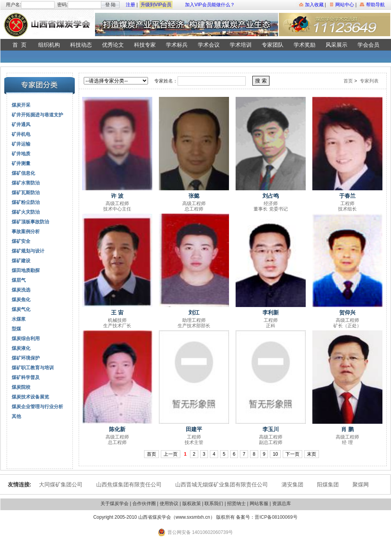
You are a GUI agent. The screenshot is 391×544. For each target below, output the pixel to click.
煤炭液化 (21, 348)
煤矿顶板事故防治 (30, 222)
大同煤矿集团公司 (61, 484)
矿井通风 (21, 124)
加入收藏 (314, 4)
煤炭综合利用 (26, 338)
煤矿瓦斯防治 (26, 192)
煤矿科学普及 (26, 377)
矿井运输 (21, 144)
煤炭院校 (21, 387)
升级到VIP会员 (156, 4)
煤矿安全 (21, 241)
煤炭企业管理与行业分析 (37, 406)
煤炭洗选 (21, 290)
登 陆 (110, 4)
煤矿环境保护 (26, 358)
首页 (348, 81)
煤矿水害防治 (26, 183)
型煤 (16, 329)
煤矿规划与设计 (28, 251)
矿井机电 (21, 134)
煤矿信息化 (23, 173)
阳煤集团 (328, 484)
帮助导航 (375, 4)
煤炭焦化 (21, 299)
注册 (130, 4)
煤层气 (19, 280)
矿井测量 (21, 163)
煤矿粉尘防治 (26, 202)
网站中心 (344, 4)
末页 (311, 454)
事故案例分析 (26, 231)
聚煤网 (360, 484)
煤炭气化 (21, 309)
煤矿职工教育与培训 (33, 367)
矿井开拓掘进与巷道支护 (37, 115)
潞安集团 (292, 484)
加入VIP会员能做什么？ (209, 4)
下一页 (292, 454)
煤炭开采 (21, 105)
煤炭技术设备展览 (30, 397)
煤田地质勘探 (26, 270)
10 (275, 454)
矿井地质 (21, 153)
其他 (16, 416)
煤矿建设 (21, 260)
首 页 (19, 45)
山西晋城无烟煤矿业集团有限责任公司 (221, 484)
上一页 (171, 454)
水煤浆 (19, 319)
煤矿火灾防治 (26, 212)
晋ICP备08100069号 (276, 517)
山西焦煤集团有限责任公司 (129, 484)
